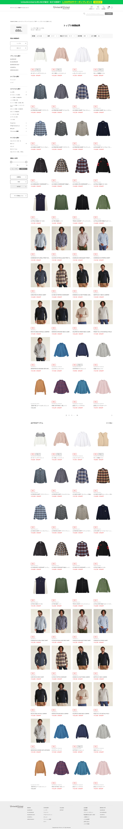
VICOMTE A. (13, 67)
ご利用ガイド (91, 8)
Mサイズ (19, 48)
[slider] (11, 162)
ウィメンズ (12, 79)
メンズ (11, 82)
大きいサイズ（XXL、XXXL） (17, 151)
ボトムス (45, 816)
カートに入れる (108, 7)
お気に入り (112, 8)
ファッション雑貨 (47, 819)
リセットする (14, 168)
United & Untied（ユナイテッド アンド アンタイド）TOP (23, 21)
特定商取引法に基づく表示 (89, 814)
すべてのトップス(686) (15, 94)
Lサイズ (12, 146)
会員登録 (103, 8)
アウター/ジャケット (48, 814)
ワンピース (46, 812)
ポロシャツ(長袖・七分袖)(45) (16, 108)
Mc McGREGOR (14, 62)
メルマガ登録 (86, 823)
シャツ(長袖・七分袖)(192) (16, 97)
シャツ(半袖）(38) (14, 100)
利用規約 (85, 810)
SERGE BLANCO (14, 70)
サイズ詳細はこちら (18, 195)
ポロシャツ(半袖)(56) (14, 111)
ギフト (45, 821)
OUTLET (19, 186)
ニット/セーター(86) (14, 114)
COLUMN (62, 807)
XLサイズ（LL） (14, 149)
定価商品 (19, 177)
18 (77, 415)
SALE (19, 182)
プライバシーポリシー (88, 812)
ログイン (98, 8)
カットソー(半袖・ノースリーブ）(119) (17, 106)
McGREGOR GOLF (14, 64)
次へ (112, 415)
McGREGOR (13, 59)
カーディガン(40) (14, 116)
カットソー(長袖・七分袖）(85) (16, 102)
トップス (40, 21)
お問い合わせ (86, 821)
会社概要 (85, 807)
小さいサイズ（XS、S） (16, 141)
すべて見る (109, 423)
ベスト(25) (12, 119)
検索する (23, 168)
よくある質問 (86, 819)
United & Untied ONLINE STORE (61, 7)
